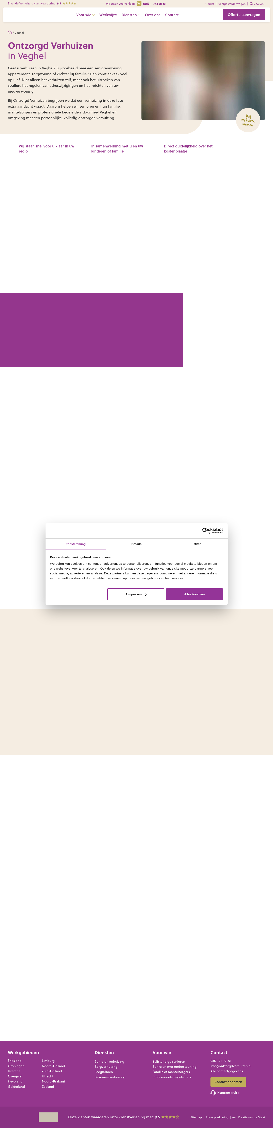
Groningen (16, 1066)
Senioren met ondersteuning (175, 1066)
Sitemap (196, 1117)
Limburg (48, 1060)
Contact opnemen (228, 1081)
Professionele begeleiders (172, 1077)
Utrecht (47, 1076)
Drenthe (14, 1071)
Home (10, 32)
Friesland (14, 1060)
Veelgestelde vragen (231, 4)
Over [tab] (197, 544)
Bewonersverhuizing (110, 1077)
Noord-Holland (53, 1066)
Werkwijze (117, 17)
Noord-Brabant (53, 1081)
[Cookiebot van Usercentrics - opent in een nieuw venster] (205, 531)
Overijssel (15, 1076)
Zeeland (48, 1086)
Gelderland (16, 1086)
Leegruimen (104, 1072)
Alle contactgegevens (226, 1071)
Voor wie (92, 17)
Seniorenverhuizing (109, 1061)
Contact (181, 17)
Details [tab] (137, 544)
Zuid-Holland (52, 1071)
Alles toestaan (194, 594)
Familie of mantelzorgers (171, 1072)
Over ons (161, 17)
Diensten (138, 17)
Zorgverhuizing (106, 1066)
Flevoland (15, 1081)
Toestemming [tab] (76, 544)
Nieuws (209, 4)
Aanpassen (136, 594)
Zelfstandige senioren (169, 1061)
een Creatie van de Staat (248, 1117)
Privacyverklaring (217, 1117)
